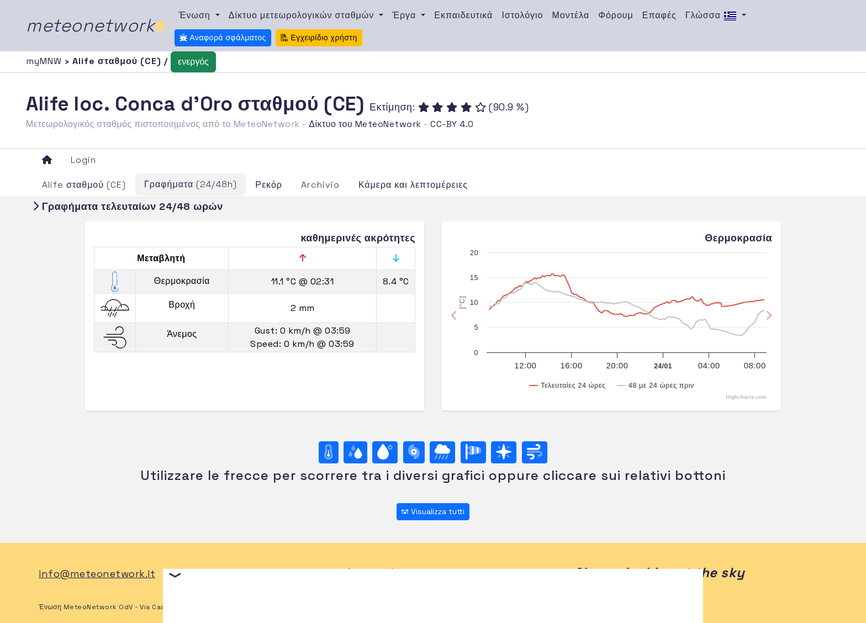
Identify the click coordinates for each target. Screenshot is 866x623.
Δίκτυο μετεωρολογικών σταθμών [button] (303, 15)
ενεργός (193, 61)
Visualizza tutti (433, 511)
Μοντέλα (571, 15)
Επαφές (659, 15)
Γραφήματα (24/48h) (190, 184)
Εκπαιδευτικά (463, 15)
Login (83, 160)
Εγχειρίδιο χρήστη (319, 38)
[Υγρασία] (355, 452)
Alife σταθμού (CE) (84, 185)
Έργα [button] (405, 15)
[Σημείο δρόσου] (385, 452)
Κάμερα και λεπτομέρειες (413, 185)
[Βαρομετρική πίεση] (414, 452)
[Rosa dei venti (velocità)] (473, 452)
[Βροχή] (442, 452)
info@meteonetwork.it (97, 573)
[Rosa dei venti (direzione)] (503, 452)
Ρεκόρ (268, 185)
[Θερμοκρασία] (329, 452)
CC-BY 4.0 (452, 124)
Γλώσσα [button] (712, 16)
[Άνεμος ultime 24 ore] (534, 452)
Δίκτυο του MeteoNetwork (365, 124)
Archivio (320, 185)
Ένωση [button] (196, 15)
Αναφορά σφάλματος (222, 38)
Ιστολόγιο (522, 15)
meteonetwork (96, 25)
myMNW (45, 61)
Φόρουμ (615, 15)
